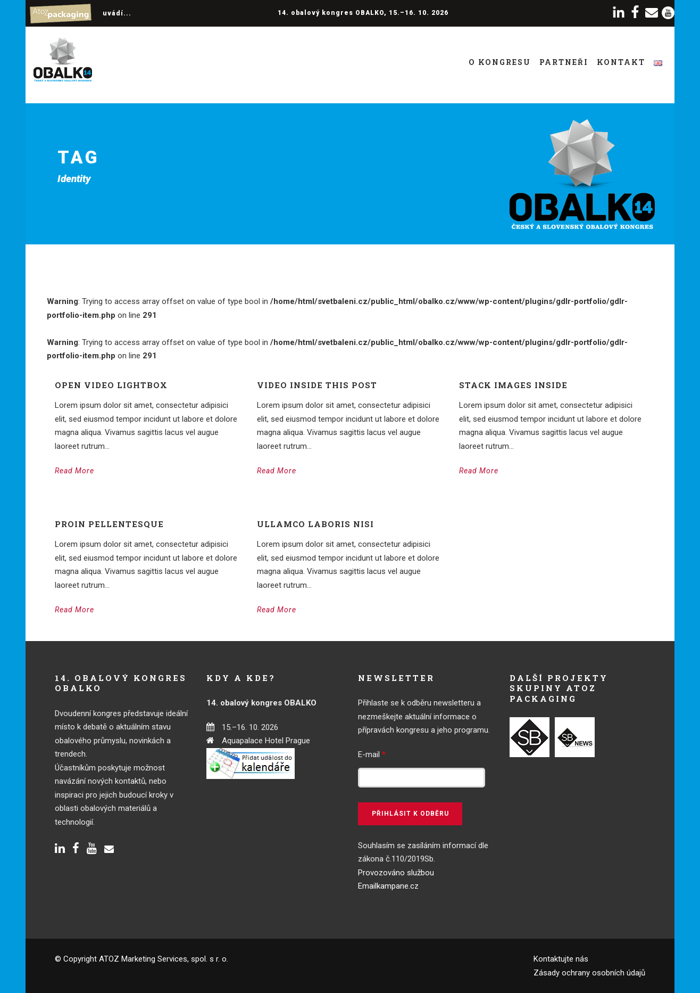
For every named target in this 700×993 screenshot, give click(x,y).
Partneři (563, 62)
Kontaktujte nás (561, 959)
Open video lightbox (111, 385)
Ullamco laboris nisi (315, 524)
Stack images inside (513, 385)
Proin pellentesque (109, 524)
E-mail (372, 754)
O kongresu (500, 62)
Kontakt (621, 62)
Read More (74, 470)
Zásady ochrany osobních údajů (589, 973)
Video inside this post (317, 385)
